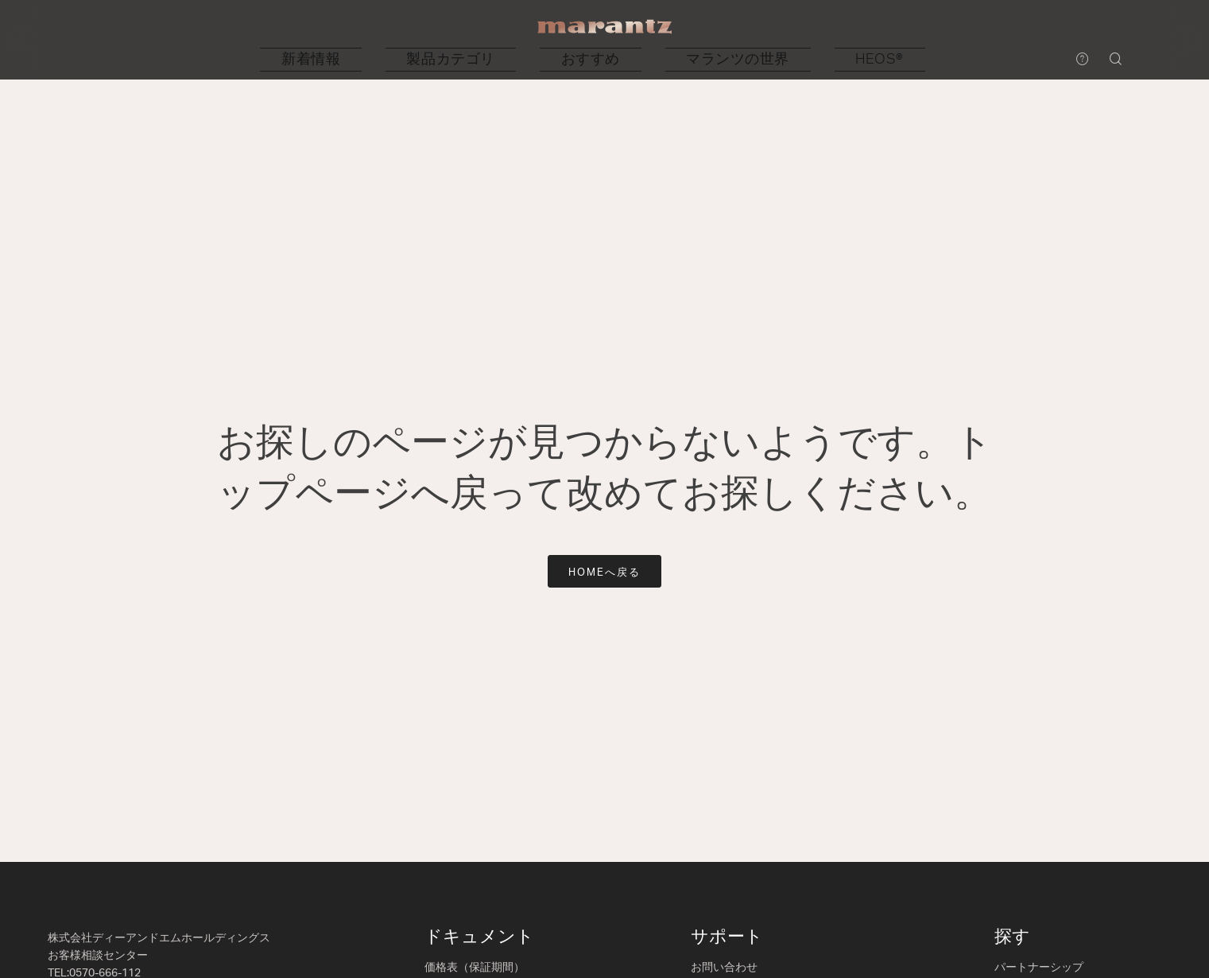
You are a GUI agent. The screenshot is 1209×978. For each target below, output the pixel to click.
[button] (425, 60)
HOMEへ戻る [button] (604, 573)
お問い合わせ (724, 967)
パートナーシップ (1038, 967)
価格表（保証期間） (474, 967)
